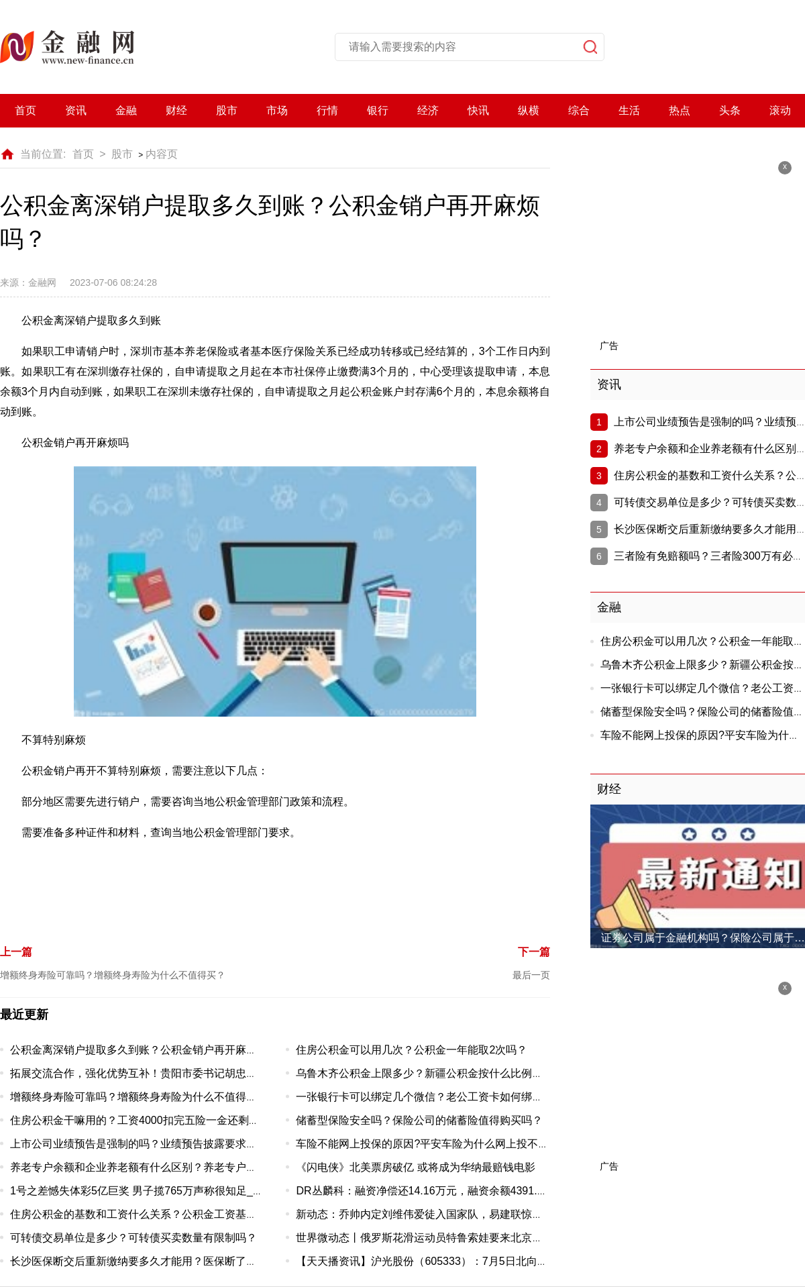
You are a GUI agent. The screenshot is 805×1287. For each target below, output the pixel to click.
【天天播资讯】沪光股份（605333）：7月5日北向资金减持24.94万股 (462, 1261)
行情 (327, 110)
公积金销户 (340, 883)
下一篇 (534, 952)
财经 (176, 110)
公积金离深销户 (135, 883)
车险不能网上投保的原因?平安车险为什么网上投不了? (425, 1143)
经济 (428, 110)
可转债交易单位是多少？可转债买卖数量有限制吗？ (133, 1237)
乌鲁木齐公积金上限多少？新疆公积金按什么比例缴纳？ (430, 1073)
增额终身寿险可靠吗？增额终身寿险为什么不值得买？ (112, 975)
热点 (679, 110)
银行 (377, 110)
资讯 (76, 110)
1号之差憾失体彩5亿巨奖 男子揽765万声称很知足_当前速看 (153, 1190)
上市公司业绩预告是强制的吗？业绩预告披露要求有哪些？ (149, 1143)
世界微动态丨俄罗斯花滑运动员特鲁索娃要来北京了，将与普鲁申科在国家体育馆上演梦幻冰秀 (521, 1237)
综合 (579, 110)
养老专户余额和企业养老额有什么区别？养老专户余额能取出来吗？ (171, 1167)
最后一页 (531, 975)
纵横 (528, 110)
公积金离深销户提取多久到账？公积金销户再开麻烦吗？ (144, 1050)
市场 (277, 110)
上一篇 (16, 952)
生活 (629, 110)
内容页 (162, 154)
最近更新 (24, 1014)
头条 (730, 110)
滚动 (780, 110)
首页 (25, 110)
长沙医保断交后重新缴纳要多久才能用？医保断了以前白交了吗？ (165, 1261)
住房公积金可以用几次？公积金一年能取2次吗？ (411, 1050)
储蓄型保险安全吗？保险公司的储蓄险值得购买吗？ (419, 1120)
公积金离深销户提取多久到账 (243, 883)
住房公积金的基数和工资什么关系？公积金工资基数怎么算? (152, 1214)
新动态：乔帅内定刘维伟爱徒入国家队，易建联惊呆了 (424, 1214)
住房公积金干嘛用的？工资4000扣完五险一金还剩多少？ (145, 1120)
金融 (126, 110)
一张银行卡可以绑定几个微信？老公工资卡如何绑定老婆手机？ (446, 1096)
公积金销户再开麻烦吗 (425, 883)
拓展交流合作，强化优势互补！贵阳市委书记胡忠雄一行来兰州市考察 (176, 1073)
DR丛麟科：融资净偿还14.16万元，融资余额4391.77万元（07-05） (457, 1190)
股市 (226, 110)
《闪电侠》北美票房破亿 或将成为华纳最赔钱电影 (415, 1167)
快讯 (478, 110)
